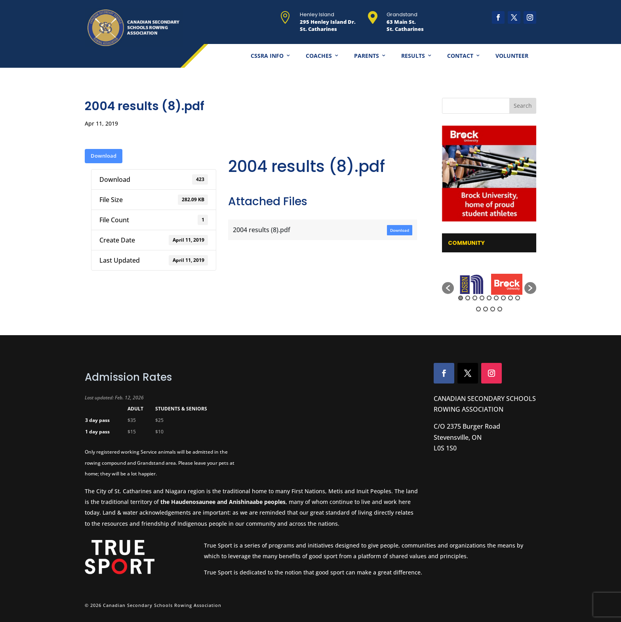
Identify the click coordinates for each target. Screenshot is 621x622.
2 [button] (467, 298)
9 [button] (517, 298)
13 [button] (499, 309)
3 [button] (474, 298)
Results (413, 55)
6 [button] (496, 298)
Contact (460, 55)
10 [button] (478, 309)
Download (103, 155)
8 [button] (510, 298)
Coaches (319, 55)
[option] (471, 284)
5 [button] (489, 298)
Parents (366, 55)
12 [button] (492, 309)
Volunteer (511, 55)
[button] (448, 288)
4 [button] (482, 298)
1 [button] (460, 298)
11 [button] (485, 309)
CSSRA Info (267, 55)
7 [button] (503, 298)
